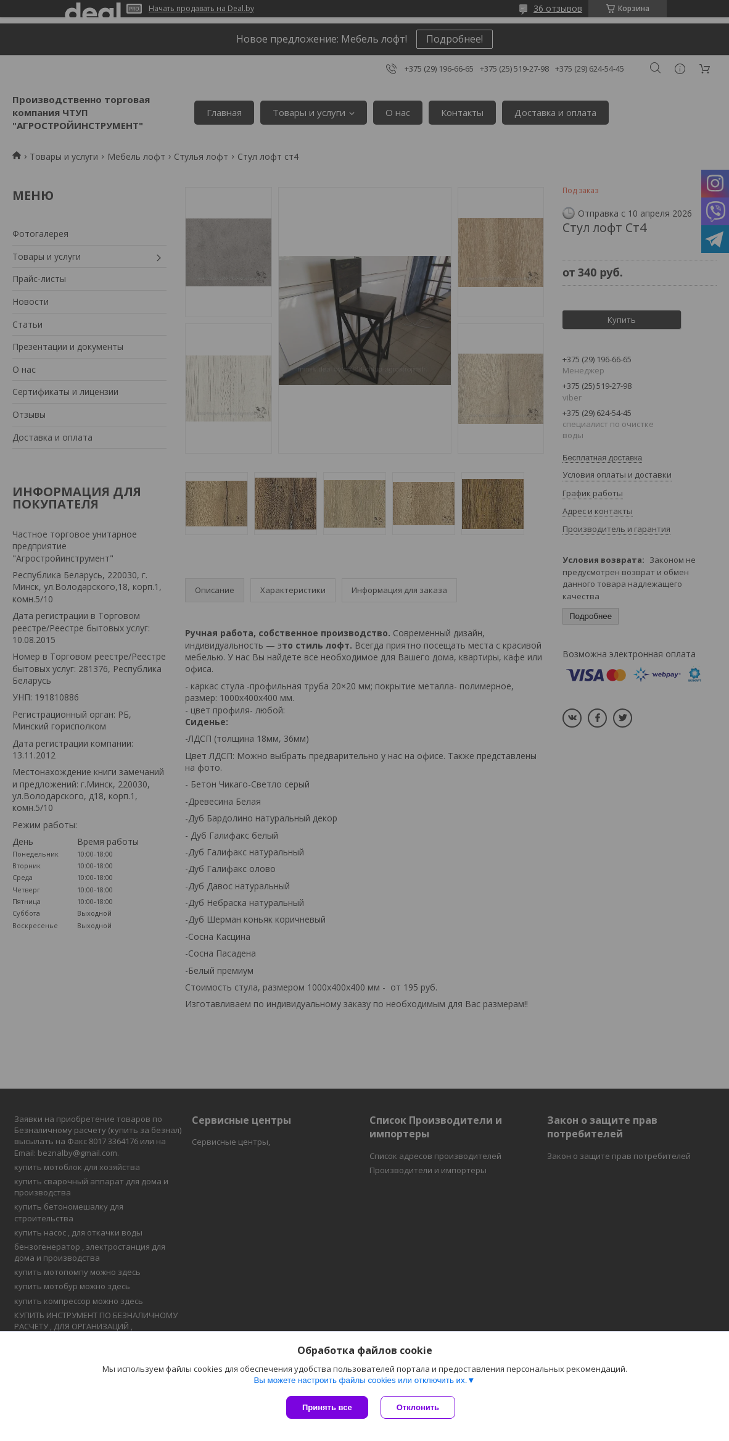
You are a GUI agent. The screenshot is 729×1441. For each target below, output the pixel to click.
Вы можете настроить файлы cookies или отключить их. (360, 1380)
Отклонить (418, 1407)
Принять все (327, 1407)
